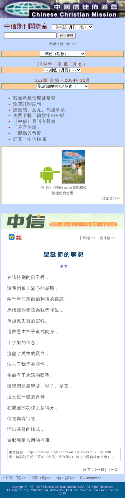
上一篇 (99, 470)
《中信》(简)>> (13, 478)
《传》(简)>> (64, 478)
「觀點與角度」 (29, 133)
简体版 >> (108, 238)
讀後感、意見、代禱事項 (39, 109)
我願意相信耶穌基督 (34, 98)
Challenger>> (90, 478)
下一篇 (112, 470)
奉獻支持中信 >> (62, 44)
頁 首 (87, 470)
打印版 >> (87, 238)
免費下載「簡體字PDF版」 (41, 115)
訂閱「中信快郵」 (32, 139)
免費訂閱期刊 (27, 104)
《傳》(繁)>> (40, 478)
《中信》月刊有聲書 (34, 121)
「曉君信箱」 (27, 127)
